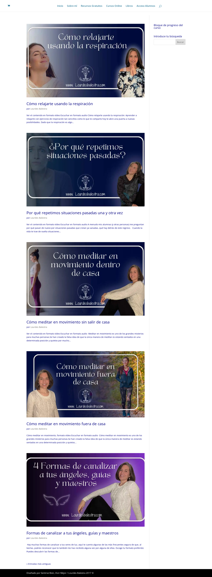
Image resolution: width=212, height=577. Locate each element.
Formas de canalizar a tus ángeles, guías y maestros (72, 533)
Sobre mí (72, 6)
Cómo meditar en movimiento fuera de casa (65, 423)
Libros (129, 6)
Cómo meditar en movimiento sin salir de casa (68, 322)
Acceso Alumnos (146, 6)
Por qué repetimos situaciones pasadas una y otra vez (74, 212)
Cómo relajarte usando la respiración (59, 103)
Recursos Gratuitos (91, 6)
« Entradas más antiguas (38, 563)
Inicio (60, 6)
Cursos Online (114, 6)
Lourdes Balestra (38, 108)
